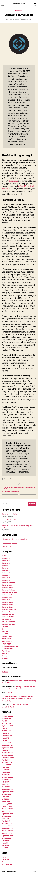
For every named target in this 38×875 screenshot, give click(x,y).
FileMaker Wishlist (8, 617)
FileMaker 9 (6, 580)
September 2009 (8, 757)
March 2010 (6, 750)
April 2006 (5, 799)
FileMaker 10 (6, 558)
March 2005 (6, 821)
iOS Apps (5, 626)
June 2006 (5, 796)
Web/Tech (5, 653)
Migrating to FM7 (7, 636)
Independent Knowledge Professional (15, 539)
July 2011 (5, 740)
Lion (3, 629)
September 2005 (8, 814)
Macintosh (5, 631)
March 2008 (6, 772)
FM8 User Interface (8, 624)
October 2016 (6, 723)
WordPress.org (7, 864)
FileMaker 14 (6, 568)
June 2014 (5, 733)
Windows (5, 658)
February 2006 (7, 804)
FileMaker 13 (6, 565)
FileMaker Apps (7, 585)
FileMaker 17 (6, 573)
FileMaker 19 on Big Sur (10, 514)
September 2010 (7, 748)
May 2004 (5, 845)
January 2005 (7, 826)
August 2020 (6, 718)
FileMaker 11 (6, 561)
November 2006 (7, 789)
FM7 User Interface (8, 622)
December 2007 (7, 774)
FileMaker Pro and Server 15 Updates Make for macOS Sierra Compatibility (17, 699)
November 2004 (7, 831)
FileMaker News (7, 607)
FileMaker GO (6, 600)
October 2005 (7, 811)
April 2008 (5, 770)
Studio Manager (7, 648)
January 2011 (6, 743)
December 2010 (7, 745)
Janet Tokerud (14, 19)
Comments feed (7, 862)
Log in (4, 857)
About (10, 693)
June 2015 (5, 728)
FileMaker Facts (7, 595)
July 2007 (5, 782)
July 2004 (5, 840)
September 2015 (7, 726)
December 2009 (7, 753)
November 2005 (7, 809)
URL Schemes (6, 651)
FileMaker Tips (7, 612)
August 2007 (6, 779)
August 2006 (6, 794)
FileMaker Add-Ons (8, 582)
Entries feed (6, 859)
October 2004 (7, 833)
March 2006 (6, 801)
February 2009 (7, 762)
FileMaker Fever (19, 3)
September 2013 (7, 735)
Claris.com (13, 181)
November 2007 (7, 777)
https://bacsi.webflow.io (10, 696)
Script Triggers (7, 644)
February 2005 (7, 823)
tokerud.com (7, 547)
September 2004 (8, 836)
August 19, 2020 (27, 19)
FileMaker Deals (7, 587)
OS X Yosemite (7, 641)
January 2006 (7, 806)
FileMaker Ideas (7, 604)
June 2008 (5, 767)
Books (4, 556)
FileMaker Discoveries (9, 592)
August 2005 (6, 816)
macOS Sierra (6, 634)
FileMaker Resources (9, 609)
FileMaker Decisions (9, 590)
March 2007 (6, 787)
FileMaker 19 (19, 10)
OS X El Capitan (7, 639)
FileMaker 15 (6, 570)
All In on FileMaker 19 (9, 520)
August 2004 (6, 838)
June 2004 (5, 843)
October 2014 (6, 731)
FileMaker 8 (6, 578)
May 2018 (5, 721)
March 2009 (6, 760)
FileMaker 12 (6, 563)
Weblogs (5, 656)
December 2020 (7, 716)
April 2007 (5, 784)
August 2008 (6, 765)
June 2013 (5, 738)
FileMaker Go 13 (7, 602)
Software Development (10, 646)
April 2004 (5, 848)
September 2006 (8, 792)
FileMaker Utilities (8, 614)
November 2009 (7, 755)
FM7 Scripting (6, 619)
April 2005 (5, 818)
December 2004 (7, 828)
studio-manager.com (10, 543)
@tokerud (5, 672)
